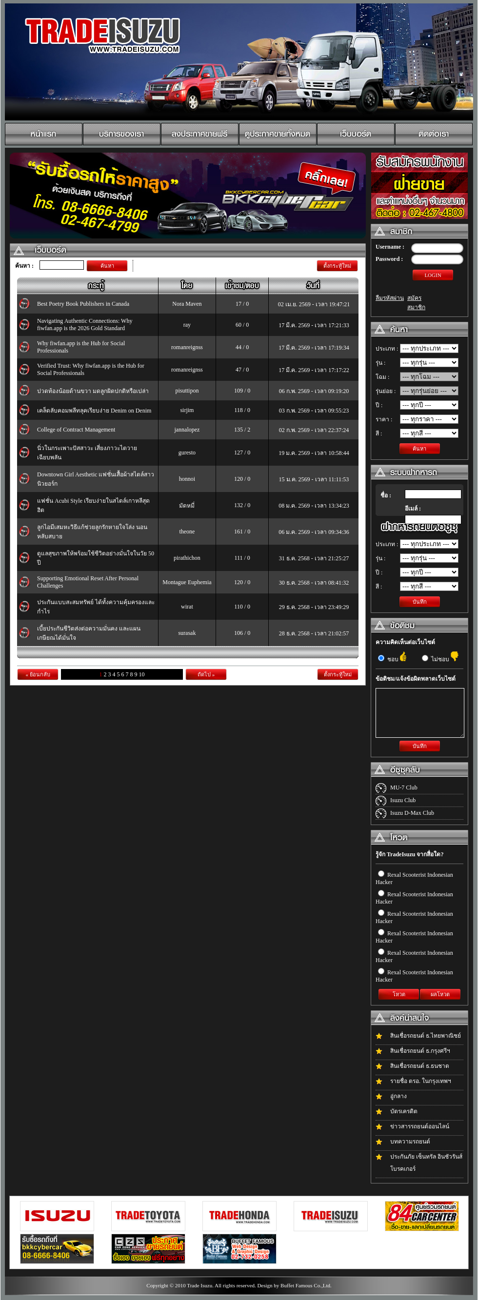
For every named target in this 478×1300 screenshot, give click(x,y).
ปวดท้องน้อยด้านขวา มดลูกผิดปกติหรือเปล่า (93, 391)
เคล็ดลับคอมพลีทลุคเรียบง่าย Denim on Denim (94, 410)
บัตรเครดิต (404, 1111)
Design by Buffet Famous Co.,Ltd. (294, 1285)
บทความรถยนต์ (410, 1141)
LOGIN (432, 275)
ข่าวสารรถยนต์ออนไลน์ (419, 1126)
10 (142, 674)
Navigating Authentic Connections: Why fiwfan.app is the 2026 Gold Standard (84, 324)
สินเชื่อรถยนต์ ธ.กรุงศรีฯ (420, 1050)
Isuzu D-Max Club (412, 812)
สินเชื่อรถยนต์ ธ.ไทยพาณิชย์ (425, 1035)
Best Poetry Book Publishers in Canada (83, 303)
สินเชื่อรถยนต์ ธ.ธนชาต (419, 1066)
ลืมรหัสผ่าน (390, 298)
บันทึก (420, 602)
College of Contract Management (76, 429)
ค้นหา (107, 266)
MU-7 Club (404, 787)
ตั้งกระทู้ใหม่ (337, 266)
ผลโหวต (440, 994)
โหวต (399, 994)
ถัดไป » (206, 674)
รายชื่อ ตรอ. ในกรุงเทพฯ (420, 1081)
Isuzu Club (403, 800)
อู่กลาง (398, 1096)
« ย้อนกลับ (37, 674)
